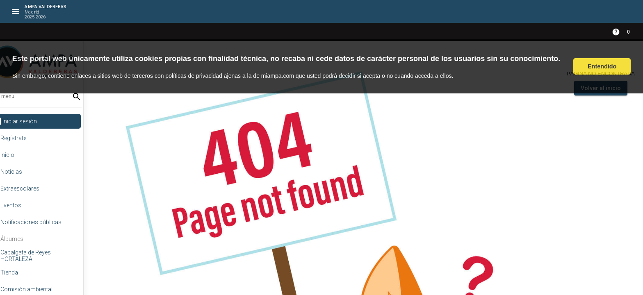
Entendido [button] (602, 66)
